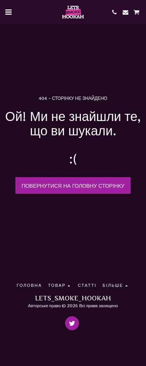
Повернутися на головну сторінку (72, 185)
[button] (8, 12)
